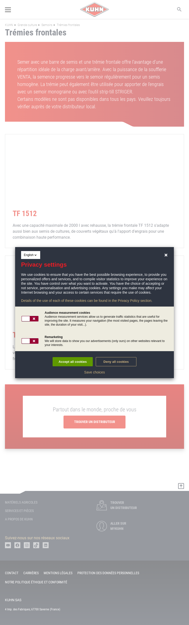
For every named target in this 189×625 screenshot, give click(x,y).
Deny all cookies (116, 362)
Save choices (94, 372)
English (30, 255)
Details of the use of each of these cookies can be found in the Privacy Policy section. (86, 301)
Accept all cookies (73, 362)
